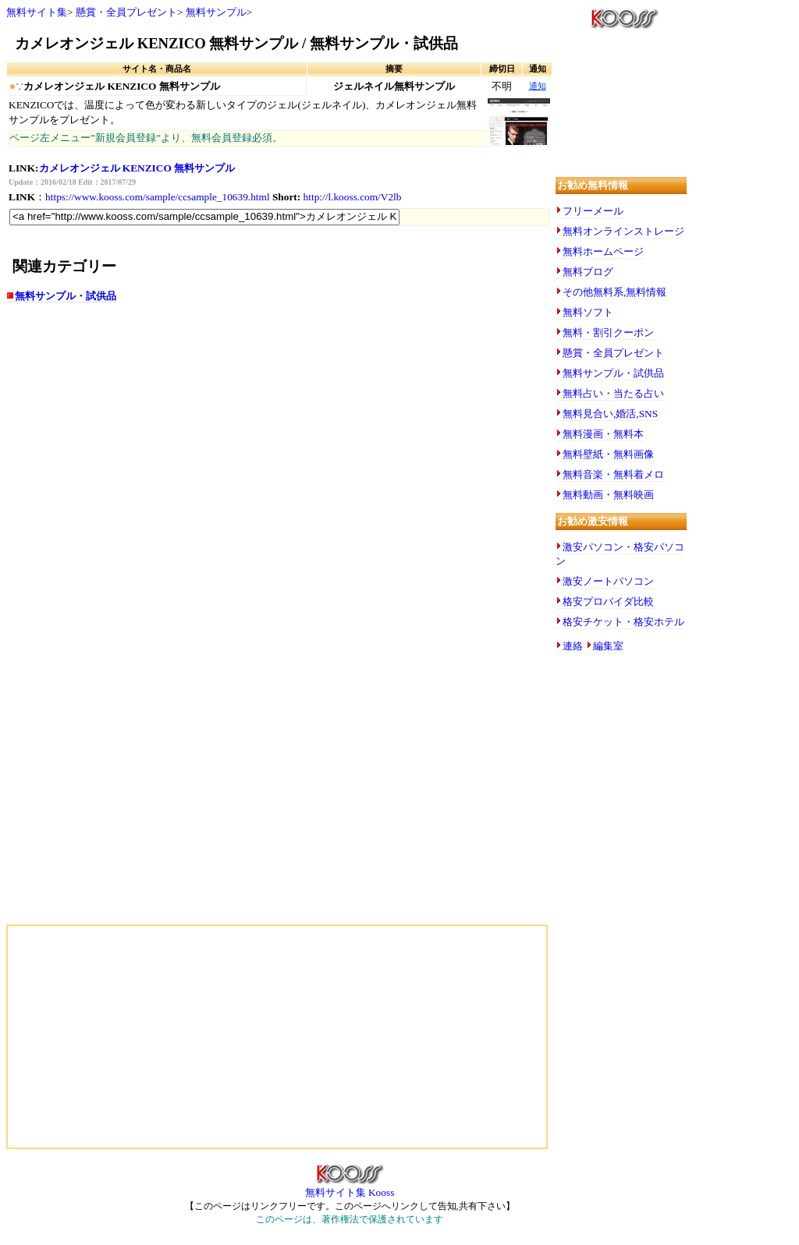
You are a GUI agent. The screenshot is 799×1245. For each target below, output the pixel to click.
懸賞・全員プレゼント (126, 12)
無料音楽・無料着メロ (613, 474)
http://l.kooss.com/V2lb (353, 197)
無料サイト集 (36, 12)
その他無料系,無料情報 (614, 292)
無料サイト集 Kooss (350, 1187)
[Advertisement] (162, 438)
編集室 (608, 646)
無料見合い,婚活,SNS (610, 413)
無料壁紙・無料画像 (608, 454)
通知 (537, 86)
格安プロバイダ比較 (608, 601)
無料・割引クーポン (608, 332)
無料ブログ (588, 272)
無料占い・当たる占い (613, 393)
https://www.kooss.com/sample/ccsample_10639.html (157, 197)
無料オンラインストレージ (623, 231)
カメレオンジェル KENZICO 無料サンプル (137, 168)
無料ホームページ (603, 251)
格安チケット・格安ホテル (623, 622)
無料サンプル (216, 12)
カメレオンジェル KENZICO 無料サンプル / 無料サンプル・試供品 (236, 43)
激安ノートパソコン (608, 581)
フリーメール (593, 211)
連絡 (573, 646)
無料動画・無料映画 (608, 494)
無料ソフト (588, 312)
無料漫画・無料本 (603, 434)
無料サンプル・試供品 (65, 296)
